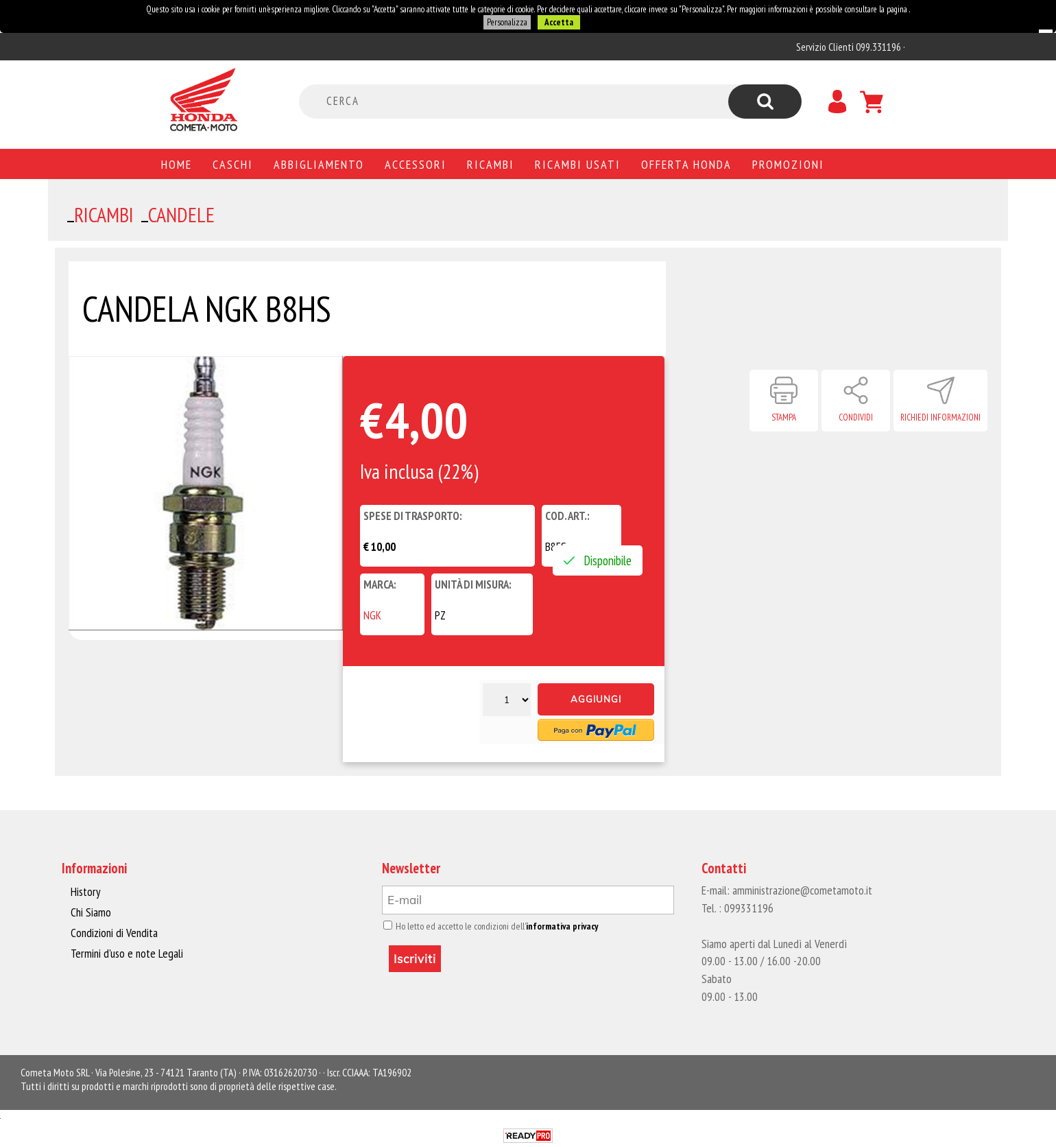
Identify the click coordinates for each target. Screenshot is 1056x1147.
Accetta (558, 22)
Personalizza (507, 22)
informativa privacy (556, 926)
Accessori (415, 164)
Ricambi (490, 164)
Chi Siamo (91, 912)
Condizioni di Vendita (113, 932)
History (85, 891)
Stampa (783, 417)
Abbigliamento (319, 164)
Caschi (233, 164)
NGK (372, 615)
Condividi (856, 417)
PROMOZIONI (788, 164)
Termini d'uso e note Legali (124, 952)
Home (176, 164)
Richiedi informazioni (940, 417)
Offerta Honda (686, 164)
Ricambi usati (578, 164)
